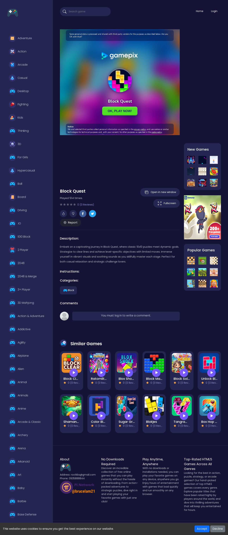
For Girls (18, 157)
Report (71, 222)
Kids (16, 117)
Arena (17, 448)
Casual (18, 77)
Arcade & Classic (25, 421)
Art (15, 474)
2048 (16, 263)
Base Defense (22, 514)
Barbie (17, 501)
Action (17, 51)
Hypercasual (22, 170)
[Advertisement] (120, 160)
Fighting (18, 104)
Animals (18, 395)
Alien (16, 369)
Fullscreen (166, 203)
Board (17, 197)
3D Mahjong (21, 302)
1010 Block (19, 236)
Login (214, 11)
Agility (17, 342)
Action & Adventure (26, 316)
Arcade (18, 64)
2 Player (18, 249)
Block (68, 290)
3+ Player (19, 289)
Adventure (20, 38)
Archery (18, 435)
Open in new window (160, 192)
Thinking (19, 130)
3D (15, 144)
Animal (18, 382)
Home (199, 11)
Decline (217, 529)
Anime (17, 408)
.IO (15, 223)
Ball (15, 183)
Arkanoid (19, 461)
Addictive (19, 329)
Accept (202, 529)
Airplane (19, 355)
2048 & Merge (23, 276)
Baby (17, 488)
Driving (18, 210)
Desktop (19, 91)
